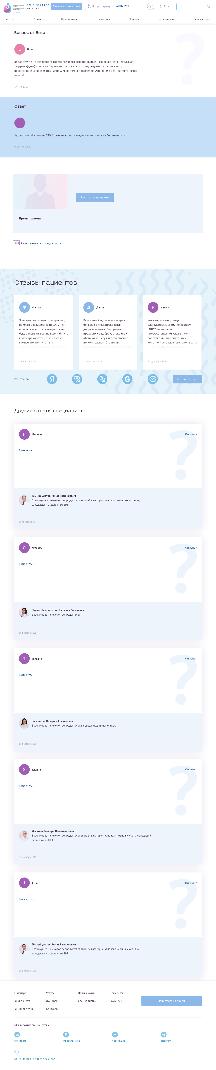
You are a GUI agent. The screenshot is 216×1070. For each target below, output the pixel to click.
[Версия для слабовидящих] (150, 6)
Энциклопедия (202, 19)
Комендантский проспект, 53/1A (34, 1058)
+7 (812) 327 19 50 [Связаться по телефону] (37, 5)
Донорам (135, 19)
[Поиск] (190, 6)
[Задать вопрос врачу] (98, 6)
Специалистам (167, 19)
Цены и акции (70, 19)
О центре (10, 19)
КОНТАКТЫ (122, 6)
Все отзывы (23, 379)
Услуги (39, 19)
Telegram (166, 1037)
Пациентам (105, 19)
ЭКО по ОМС (22, 1001)
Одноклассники (72, 1037)
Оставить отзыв (187, 379)
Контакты (52, 1009)
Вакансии (116, 1001)
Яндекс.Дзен (119, 1037)
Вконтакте (20, 1037)
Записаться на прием (95, 197)
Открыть (191, 434)
